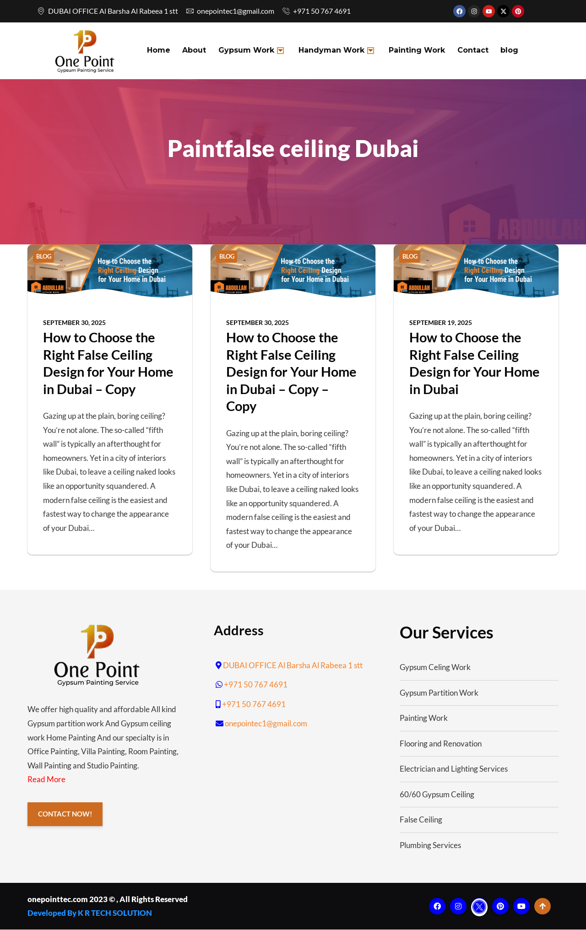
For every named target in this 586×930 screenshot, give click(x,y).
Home (158, 51)
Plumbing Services (430, 845)
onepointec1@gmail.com (266, 724)
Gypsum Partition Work (439, 693)
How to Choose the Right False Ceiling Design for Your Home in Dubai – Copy (108, 363)
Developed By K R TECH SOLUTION (89, 913)
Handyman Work (332, 51)
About (193, 51)
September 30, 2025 (74, 323)
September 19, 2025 (440, 323)
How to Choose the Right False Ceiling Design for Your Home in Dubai (474, 363)
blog (502, 51)
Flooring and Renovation (441, 744)
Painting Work (412, 51)
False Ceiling (421, 820)
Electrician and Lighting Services (454, 769)
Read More (46, 780)
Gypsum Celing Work (435, 667)
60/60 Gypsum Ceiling (437, 795)
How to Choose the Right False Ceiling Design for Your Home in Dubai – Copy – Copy (291, 372)
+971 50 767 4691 (256, 685)
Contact (467, 51)
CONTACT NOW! (65, 815)
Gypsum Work (248, 51)
